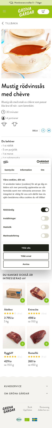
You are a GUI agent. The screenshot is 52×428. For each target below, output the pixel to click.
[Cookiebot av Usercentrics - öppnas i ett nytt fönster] (37, 162)
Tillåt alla (26, 248)
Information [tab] (26, 170)
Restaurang (44, 407)
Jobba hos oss (43, 409)
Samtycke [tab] (9, 170)
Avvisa (26, 264)
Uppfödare (27, 409)
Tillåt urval (26, 256)
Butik (30, 407)
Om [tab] (42, 170)
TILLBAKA (9, 23)
